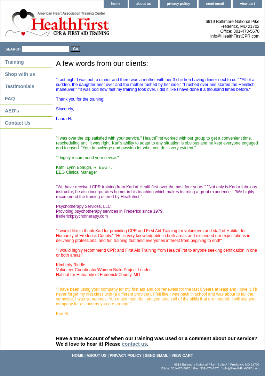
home (115, 4)
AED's (12, 110)
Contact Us (18, 123)
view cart (247, 4)
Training (14, 62)
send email (215, 4)
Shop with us (20, 74)
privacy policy (178, 4)
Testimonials (19, 86)
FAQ (10, 98)
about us (143, 4)
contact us (134, 344)
